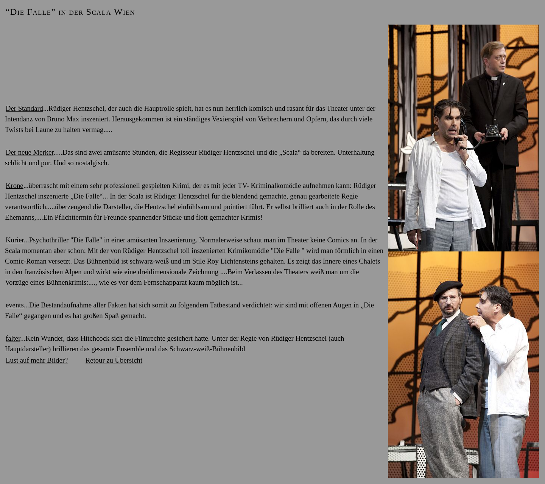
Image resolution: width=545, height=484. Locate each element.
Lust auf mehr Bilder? (37, 360)
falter (13, 338)
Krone (14, 185)
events (15, 305)
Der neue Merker (29, 152)
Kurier (15, 240)
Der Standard (24, 108)
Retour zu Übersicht (114, 360)
